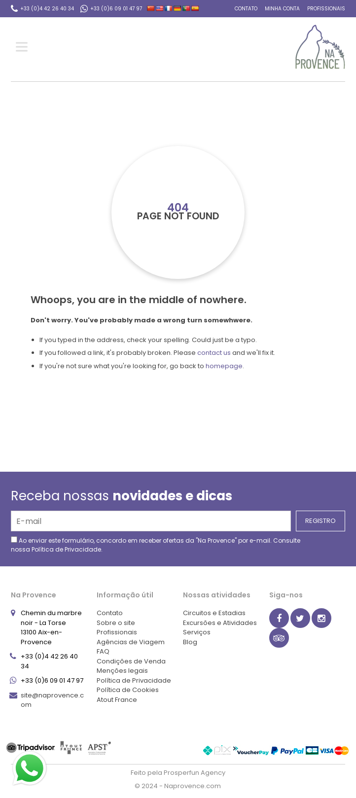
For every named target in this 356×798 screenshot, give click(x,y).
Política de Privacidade (66, 549)
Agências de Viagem (131, 642)
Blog (190, 642)
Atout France (117, 699)
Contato (246, 8)
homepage (224, 366)
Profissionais (326, 8)
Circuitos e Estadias (214, 613)
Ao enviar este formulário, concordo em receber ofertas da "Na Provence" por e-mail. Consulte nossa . (155, 545)
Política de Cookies (128, 689)
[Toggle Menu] (24, 47)
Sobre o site (116, 622)
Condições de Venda (131, 661)
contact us (214, 352)
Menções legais (122, 670)
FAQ (103, 651)
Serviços (197, 632)
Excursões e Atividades (220, 622)
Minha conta (282, 8)
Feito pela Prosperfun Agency (178, 772)
